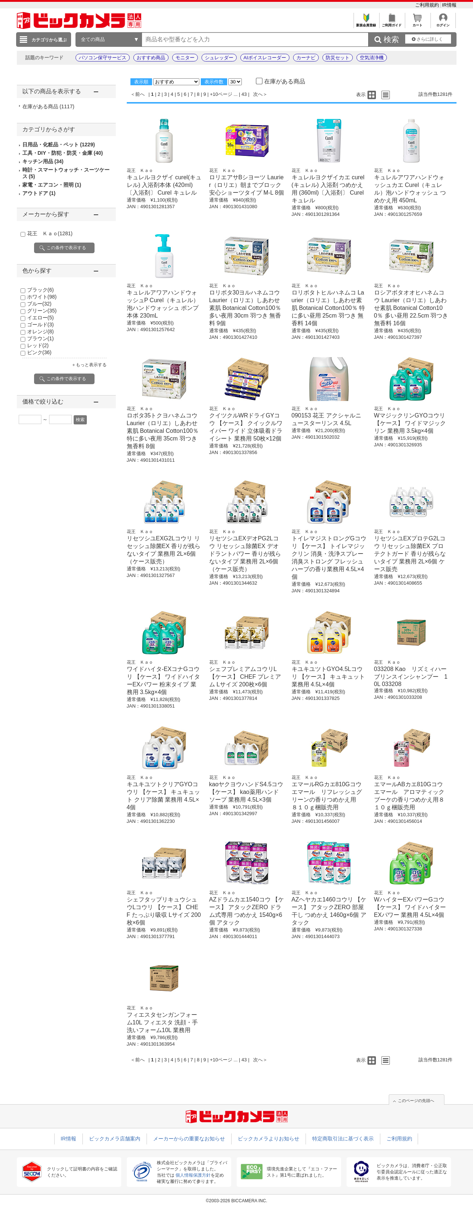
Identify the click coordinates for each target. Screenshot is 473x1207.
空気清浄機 (372, 57)
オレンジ (40, 331)
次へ (258, 94)
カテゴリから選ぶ (49, 39)
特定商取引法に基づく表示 (343, 1139)
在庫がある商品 (48, 106)
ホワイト (42, 297)
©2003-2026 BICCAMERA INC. (236, 1200)
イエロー (40, 318)
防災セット (338, 57)
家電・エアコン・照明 (51, 185)
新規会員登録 (366, 23)
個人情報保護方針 (193, 1175)
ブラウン (40, 338)
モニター (185, 57)
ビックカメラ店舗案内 (114, 1139)
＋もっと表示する (89, 364)
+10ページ (221, 94)
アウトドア (39, 193)
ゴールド (40, 324)
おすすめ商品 (151, 57)
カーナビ (305, 57)
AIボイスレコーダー (265, 57)
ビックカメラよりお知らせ (268, 1139)
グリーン (42, 311)
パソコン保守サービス (102, 57)
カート (417, 23)
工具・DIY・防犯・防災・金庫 (62, 153)
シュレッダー (219, 57)
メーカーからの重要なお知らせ (189, 1139)
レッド (38, 345)
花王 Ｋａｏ (50, 233)
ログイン (443, 23)
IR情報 (449, 5)
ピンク (39, 352)
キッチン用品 (43, 161)
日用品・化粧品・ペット (58, 144)
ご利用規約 (427, 5)
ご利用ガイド (392, 23)
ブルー (39, 304)
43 (244, 94)
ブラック (40, 290)
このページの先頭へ (416, 1100)
